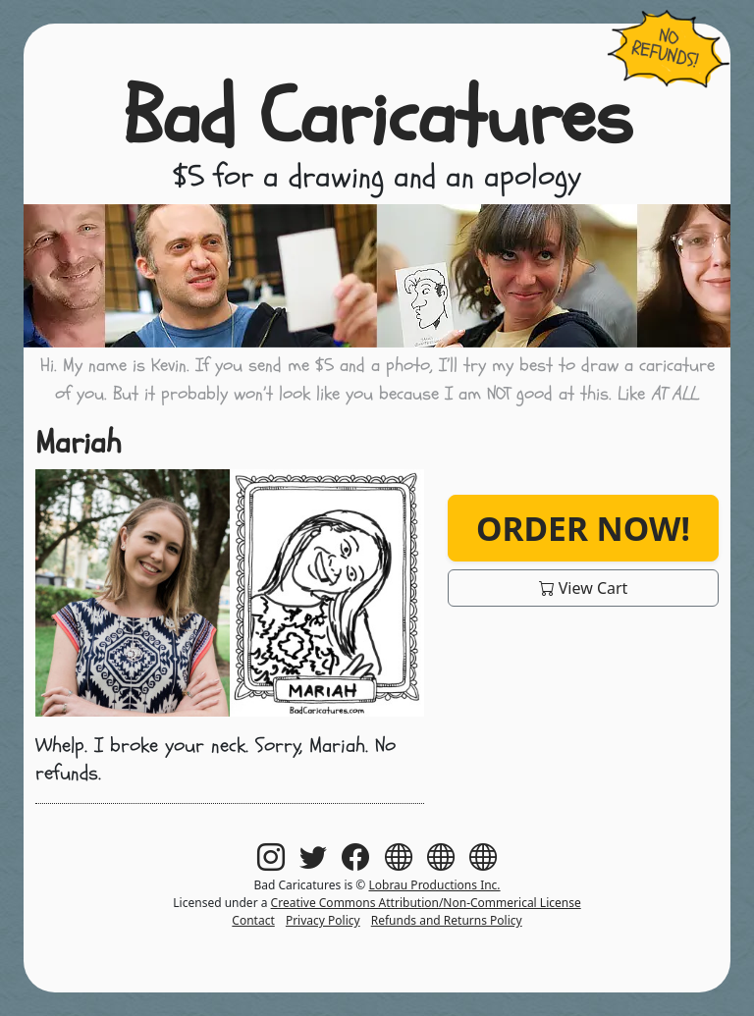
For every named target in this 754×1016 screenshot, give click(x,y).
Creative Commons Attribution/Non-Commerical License (426, 902)
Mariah (78, 442)
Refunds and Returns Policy (446, 920)
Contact (253, 920)
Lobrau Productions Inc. (434, 885)
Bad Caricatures (377, 118)
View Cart (583, 588)
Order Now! (583, 528)
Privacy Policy (323, 920)
